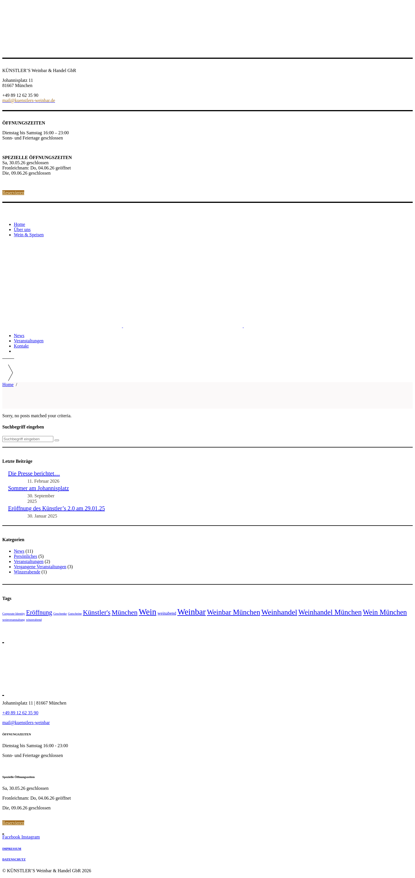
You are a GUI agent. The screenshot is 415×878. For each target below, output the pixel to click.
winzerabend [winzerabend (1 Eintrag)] (34, 619)
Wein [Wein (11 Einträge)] (147, 611)
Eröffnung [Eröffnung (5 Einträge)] (39, 612)
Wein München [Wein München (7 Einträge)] (385, 612)
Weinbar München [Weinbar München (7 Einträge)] (233, 612)
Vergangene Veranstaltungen (40, 566)
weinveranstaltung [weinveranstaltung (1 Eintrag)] (13, 619)
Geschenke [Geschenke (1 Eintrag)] (60, 613)
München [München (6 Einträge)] (124, 612)
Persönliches (25, 556)
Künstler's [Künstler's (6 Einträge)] (97, 612)
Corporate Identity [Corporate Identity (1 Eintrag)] (13, 613)
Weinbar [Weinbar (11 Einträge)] (191, 611)
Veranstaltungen (29, 561)
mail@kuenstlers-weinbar (26, 722)
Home (8, 384)
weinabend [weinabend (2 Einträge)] (166, 613)
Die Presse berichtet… (34, 473)
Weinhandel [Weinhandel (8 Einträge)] (279, 612)
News (19, 551)
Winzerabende (27, 571)
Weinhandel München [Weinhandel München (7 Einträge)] (330, 612)
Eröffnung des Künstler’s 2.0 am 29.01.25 (56, 508)
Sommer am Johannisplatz (38, 488)
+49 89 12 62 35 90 (20, 712)
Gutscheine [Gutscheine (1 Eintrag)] (75, 613)
